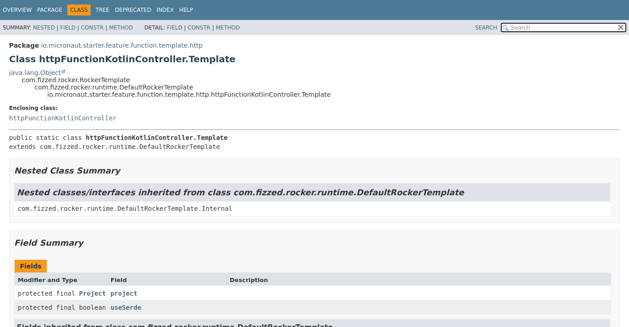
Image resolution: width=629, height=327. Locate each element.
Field (67, 28)
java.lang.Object (35, 72)
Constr (92, 28)
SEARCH (486, 28)
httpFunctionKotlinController (62, 118)
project (124, 293)
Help (186, 10)
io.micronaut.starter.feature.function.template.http (121, 45)
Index (165, 10)
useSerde (126, 307)
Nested (44, 28)
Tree (103, 10)
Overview (17, 10)
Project (92, 293)
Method (121, 28)
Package (49, 10)
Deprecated (133, 10)
